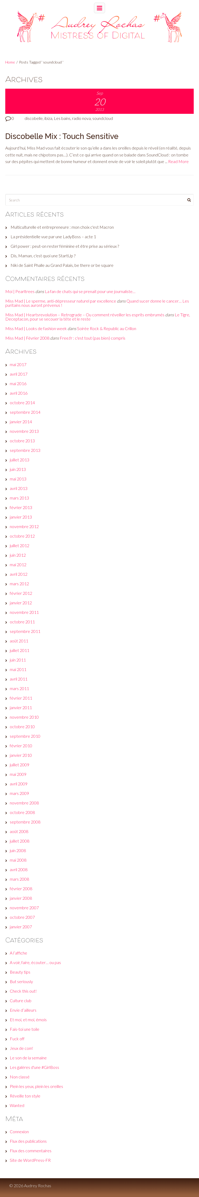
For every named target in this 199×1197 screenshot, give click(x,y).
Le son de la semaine (28, 1057)
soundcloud (102, 118)
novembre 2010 (24, 716)
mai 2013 (18, 478)
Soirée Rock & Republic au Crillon (106, 328)
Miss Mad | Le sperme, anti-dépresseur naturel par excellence (60, 300)
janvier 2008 (21, 898)
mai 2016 (18, 383)
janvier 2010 (21, 755)
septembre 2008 (25, 821)
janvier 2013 (21, 516)
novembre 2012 (24, 526)
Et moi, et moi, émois (28, 1019)
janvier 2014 (21, 421)
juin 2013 (18, 469)
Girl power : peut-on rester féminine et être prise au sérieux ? (65, 246)
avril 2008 (18, 869)
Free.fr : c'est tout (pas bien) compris (92, 337)
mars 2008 (19, 878)
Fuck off (17, 1038)
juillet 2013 (19, 459)
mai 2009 (18, 774)
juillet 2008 (19, 840)
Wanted (17, 1105)
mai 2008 (18, 859)
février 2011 (21, 697)
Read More (178, 161)
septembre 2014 (25, 412)
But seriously (21, 981)
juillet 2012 (19, 545)
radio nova (81, 118)
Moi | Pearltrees (20, 291)
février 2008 (21, 888)
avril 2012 (18, 574)
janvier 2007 (21, 926)
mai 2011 (18, 669)
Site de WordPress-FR (30, 1160)
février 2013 (21, 507)
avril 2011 (18, 678)
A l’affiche (18, 952)
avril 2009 (18, 783)
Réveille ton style (25, 1095)
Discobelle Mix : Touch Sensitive (62, 136)
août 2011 (19, 640)
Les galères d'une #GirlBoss (34, 1067)
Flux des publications (28, 1141)
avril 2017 (18, 373)
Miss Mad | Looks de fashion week (36, 328)
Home (10, 62)
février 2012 (21, 593)
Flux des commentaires (30, 1150)
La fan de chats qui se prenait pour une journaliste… (90, 291)
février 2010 (21, 745)
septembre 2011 (25, 631)
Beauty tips (20, 971)
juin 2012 (18, 554)
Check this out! (23, 990)
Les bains (62, 118)
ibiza (48, 118)
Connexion (19, 1131)
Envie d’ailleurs (23, 1009)
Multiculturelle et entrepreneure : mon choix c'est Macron (62, 227)
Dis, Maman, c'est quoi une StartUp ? (43, 255)
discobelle (34, 118)
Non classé (20, 1076)
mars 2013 (19, 497)
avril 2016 (18, 392)
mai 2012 (18, 564)
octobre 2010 (22, 726)
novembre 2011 (24, 612)
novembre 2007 (24, 907)
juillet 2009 (19, 764)
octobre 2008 (22, 812)
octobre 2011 (22, 621)
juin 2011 (18, 659)
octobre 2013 (22, 440)
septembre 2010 (25, 736)
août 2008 (19, 831)
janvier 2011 (21, 707)
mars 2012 (19, 583)
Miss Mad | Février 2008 (27, 337)
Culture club (20, 1000)
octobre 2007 (22, 917)
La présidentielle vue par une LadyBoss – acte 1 (53, 236)
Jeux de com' (21, 1048)
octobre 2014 (22, 402)
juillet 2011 (19, 650)
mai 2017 (18, 364)
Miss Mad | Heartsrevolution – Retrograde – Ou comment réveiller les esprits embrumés (84, 314)
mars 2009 (19, 793)
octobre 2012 (22, 535)
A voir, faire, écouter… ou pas (35, 962)
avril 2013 (18, 488)
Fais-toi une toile (24, 1029)
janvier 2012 (21, 602)
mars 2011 (19, 688)
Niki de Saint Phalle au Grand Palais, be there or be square (62, 265)
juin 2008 (18, 850)
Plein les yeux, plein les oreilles (36, 1086)
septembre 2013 (25, 450)
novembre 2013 (24, 431)
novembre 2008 (24, 802)
